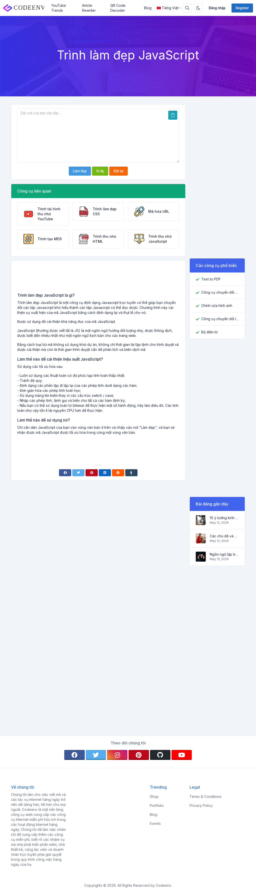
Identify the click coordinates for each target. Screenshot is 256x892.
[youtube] (182, 755)
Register (242, 8)
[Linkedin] (105, 472)
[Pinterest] (92, 472)
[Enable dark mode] (198, 7)
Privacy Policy (201, 805)
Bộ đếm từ (209, 332)
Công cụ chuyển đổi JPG (220, 292)
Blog (148, 8)
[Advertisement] (98, 278)
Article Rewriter (89, 7)
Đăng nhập (217, 8)
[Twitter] (78, 472)
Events (155, 823)
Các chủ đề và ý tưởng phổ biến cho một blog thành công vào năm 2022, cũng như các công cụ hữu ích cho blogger (224, 536)
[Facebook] (65, 472)
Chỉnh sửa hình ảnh (216, 305)
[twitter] (96, 755)
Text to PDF (211, 279)
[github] (160, 755)
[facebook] (74, 755)
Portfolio (157, 805)
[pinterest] (138, 755)
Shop (154, 796)
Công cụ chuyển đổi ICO (220, 319)
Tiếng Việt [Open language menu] (167, 8)
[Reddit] (118, 472)
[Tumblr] (131, 472)
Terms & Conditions (206, 796)
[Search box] (187, 7)
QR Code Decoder (118, 7)
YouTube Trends (58, 7)
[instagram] (117, 755)
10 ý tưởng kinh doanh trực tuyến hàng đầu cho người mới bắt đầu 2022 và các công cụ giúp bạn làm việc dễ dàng (224, 518)
